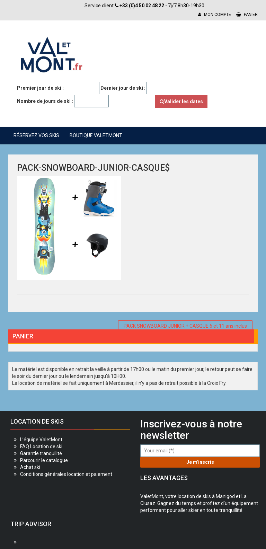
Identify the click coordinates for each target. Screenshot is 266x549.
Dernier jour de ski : (122, 88)
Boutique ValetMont (96, 135)
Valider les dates (181, 101)
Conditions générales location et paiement (66, 474)
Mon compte (214, 14)
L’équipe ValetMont (41, 439)
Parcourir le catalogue (44, 460)
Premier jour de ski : (40, 88)
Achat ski (30, 467)
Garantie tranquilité (41, 453)
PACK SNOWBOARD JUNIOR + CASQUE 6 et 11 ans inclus (185, 326)
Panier (247, 14)
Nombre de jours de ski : (45, 101)
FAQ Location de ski (41, 446)
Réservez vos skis (36, 135)
